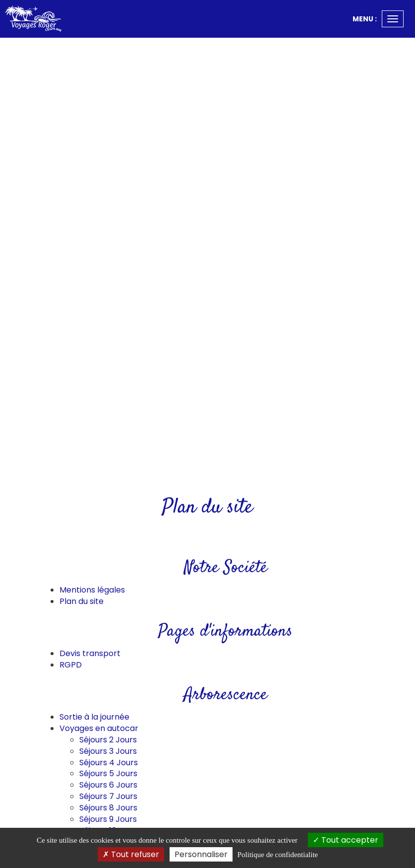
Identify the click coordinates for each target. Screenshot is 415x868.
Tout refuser (131, 854)
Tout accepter (345, 840)
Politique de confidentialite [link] (277, 855)
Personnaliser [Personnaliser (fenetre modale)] (201, 854)
